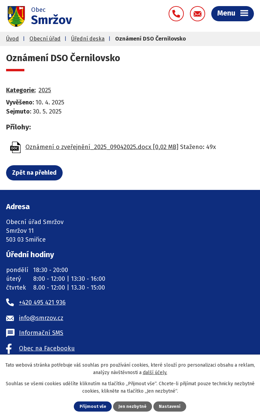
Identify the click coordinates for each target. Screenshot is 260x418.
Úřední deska (88, 38)
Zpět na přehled (34, 172)
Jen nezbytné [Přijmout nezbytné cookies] (132, 406)
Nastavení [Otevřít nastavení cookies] (169, 406)
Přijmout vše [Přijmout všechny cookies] (93, 406)
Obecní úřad (45, 38)
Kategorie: (21, 90)
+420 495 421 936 (42, 302)
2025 (45, 90)
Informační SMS (41, 333)
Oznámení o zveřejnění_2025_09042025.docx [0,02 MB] (101, 147)
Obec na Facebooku (47, 348)
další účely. (155, 372)
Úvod (12, 38)
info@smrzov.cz (41, 318)
